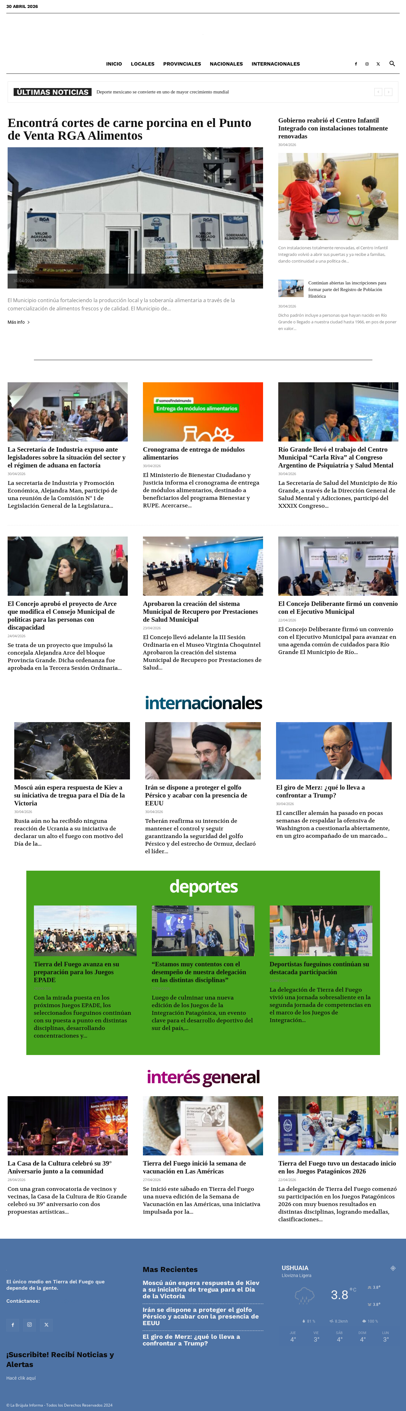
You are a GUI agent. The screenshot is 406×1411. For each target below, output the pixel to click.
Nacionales (226, 64)
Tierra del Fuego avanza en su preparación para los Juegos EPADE (76, 972)
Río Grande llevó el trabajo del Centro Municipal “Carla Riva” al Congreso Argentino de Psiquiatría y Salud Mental (335, 457)
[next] (388, 92)
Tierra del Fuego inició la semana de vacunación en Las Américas (194, 1167)
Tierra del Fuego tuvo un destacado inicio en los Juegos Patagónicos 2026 (337, 1167)
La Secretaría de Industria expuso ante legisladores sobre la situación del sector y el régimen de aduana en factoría (67, 457)
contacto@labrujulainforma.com (82, 1301)
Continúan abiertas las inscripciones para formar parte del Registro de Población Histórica (347, 289)
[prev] (378, 92)
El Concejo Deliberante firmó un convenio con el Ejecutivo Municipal (338, 607)
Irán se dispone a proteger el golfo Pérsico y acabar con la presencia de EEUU (196, 795)
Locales (142, 64)
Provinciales (182, 64)
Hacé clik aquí (21, 1378)
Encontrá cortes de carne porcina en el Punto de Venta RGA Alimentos (129, 129)
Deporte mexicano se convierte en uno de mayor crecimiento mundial (166, 91)
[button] (392, 64)
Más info (19, 322)
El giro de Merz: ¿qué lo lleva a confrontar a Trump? (320, 791)
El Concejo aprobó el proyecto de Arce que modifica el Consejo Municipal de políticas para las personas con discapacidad (62, 615)
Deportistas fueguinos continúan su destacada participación (319, 968)
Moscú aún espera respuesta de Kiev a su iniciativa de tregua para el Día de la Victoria (69, 795)
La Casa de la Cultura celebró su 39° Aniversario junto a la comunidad (60, 1167)
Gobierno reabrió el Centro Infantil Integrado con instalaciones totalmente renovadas (333, 128)
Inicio (114, 64)
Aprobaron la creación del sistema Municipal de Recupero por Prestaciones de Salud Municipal (200, 611)
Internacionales (276, 64)
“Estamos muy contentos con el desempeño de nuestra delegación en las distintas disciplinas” (199, 972)
